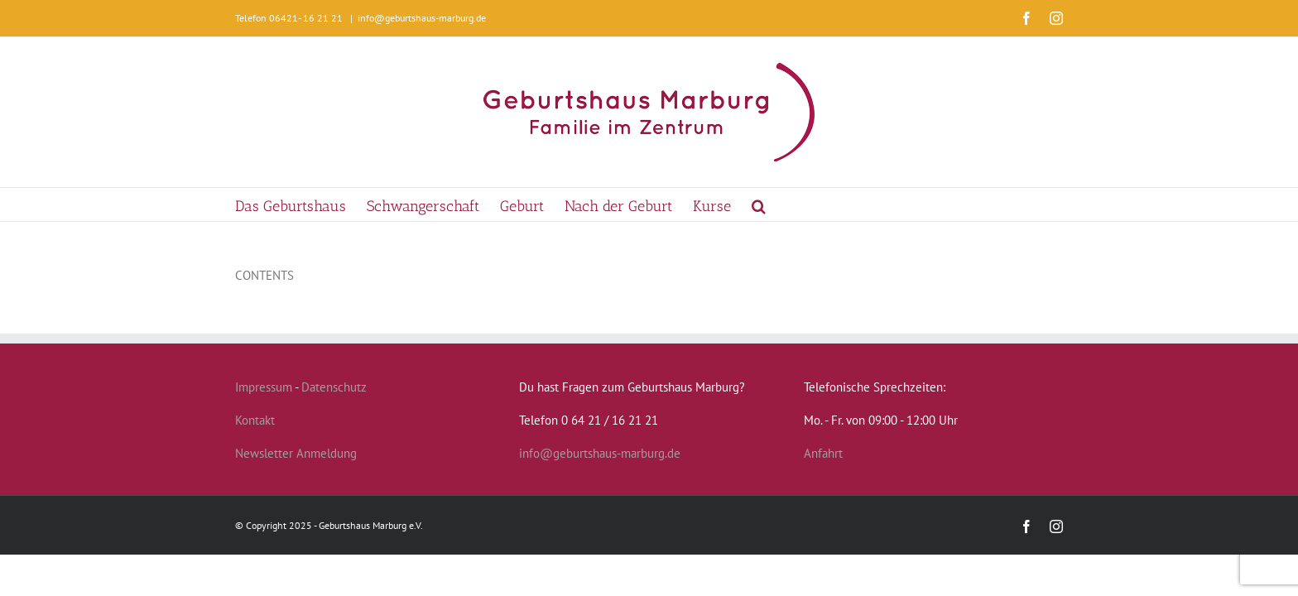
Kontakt (255, 420)
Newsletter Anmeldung (296, 453)
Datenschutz (334, 387)
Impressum (263, 387)
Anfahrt (823, 453)
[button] (821, 204)
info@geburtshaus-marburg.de (422, 18)
